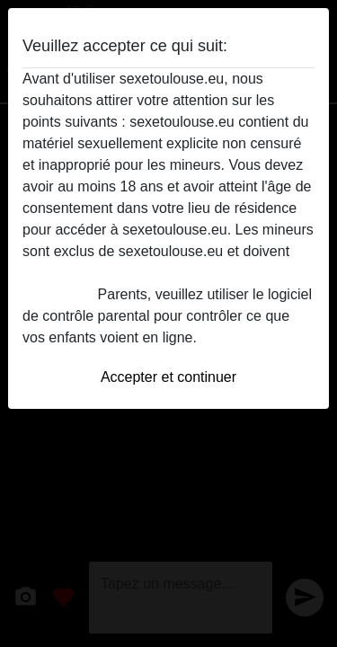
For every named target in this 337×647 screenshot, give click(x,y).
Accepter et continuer (168, 377)
